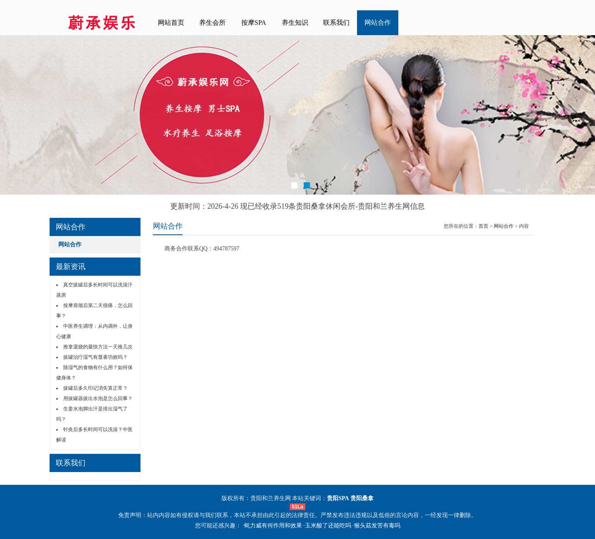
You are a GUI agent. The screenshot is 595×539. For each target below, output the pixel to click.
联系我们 (336, 22)
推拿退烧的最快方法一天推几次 (98, 347)
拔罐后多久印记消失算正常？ (95, 388)
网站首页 (171, 22)
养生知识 (295, 22)
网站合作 (377, 22)
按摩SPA (253, 22)
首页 (483, 226)
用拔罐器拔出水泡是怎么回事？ (98, 398)
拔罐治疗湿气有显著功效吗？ (95, 357)
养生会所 (212, 22)
